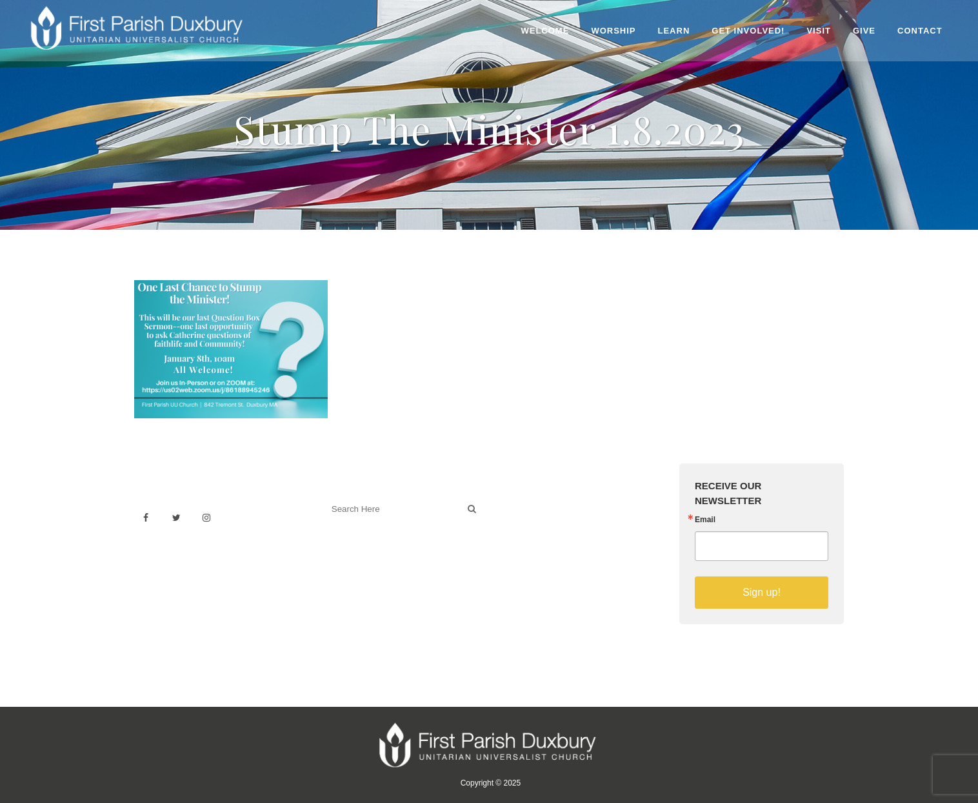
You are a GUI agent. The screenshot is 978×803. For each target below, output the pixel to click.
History (517, 531)
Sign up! (762, 592)
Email (705, 519)
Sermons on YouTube (548, 559)
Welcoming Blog (359, 565)
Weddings (523, 517)
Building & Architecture (550, 545)
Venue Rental (531, 503)
